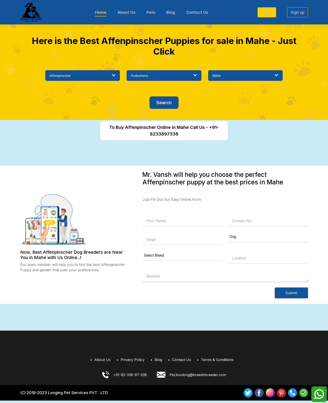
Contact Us (197, 12)
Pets (151, 12)
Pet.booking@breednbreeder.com (191, 377)
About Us (126, 12)
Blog (170, 12)
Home (100, 12)
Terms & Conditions (217, 362)
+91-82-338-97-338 (124, 377)
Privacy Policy (133, 362)
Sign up (297, 12)
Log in (266, 12)
